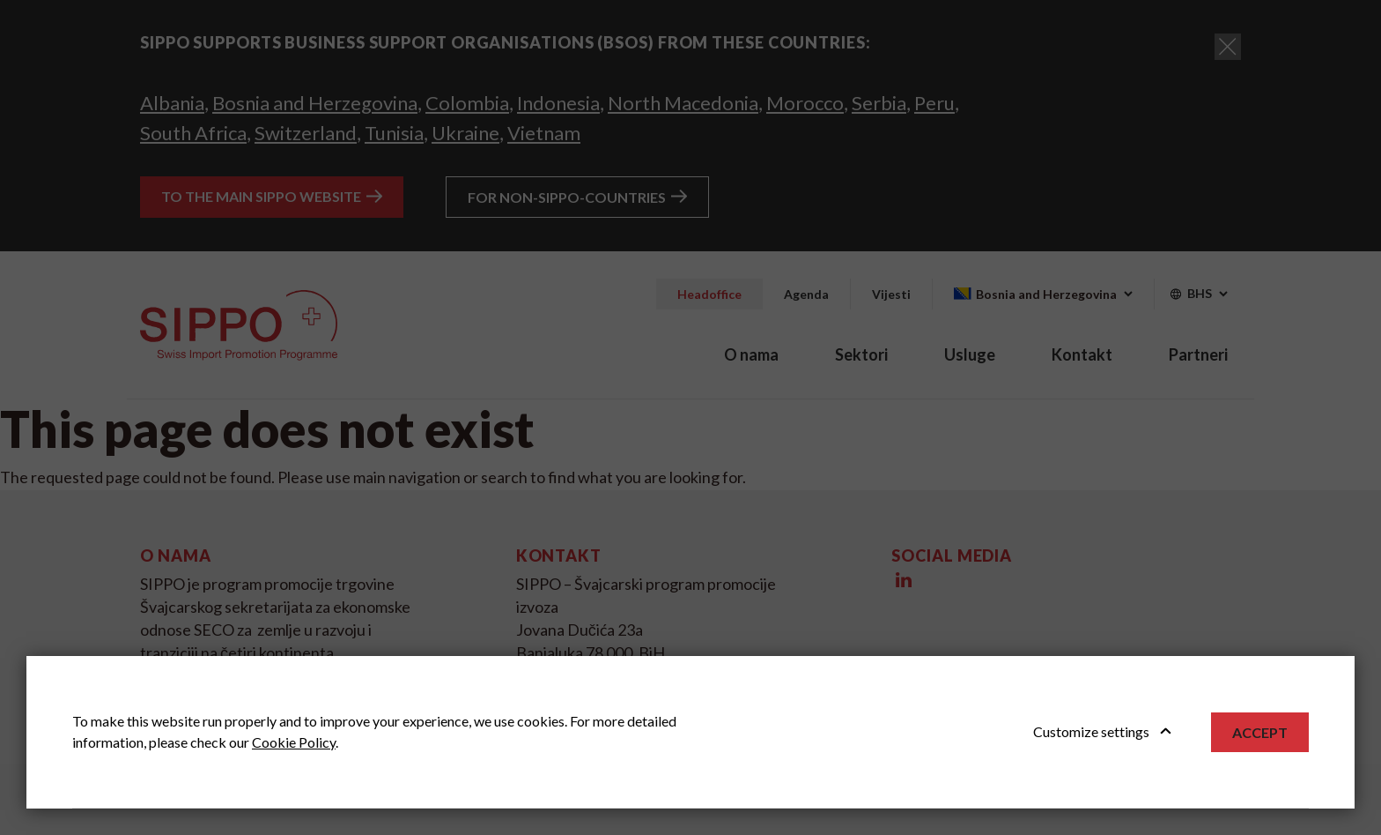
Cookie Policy (294, 742)
